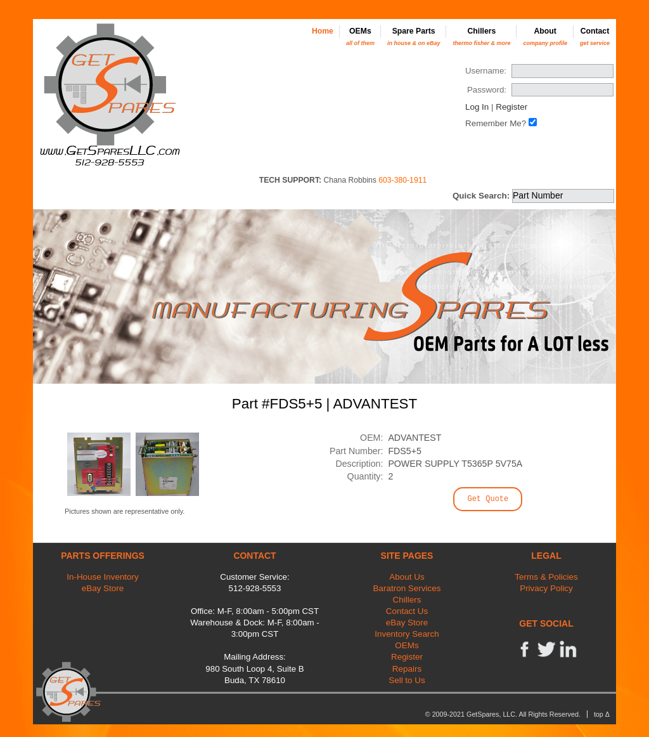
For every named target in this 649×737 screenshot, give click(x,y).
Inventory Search (407, 634)
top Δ (602, 714)
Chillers (481, 36)
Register (511, 107)
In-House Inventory (103, 577)
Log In (477, 107)
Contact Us (407, 611)
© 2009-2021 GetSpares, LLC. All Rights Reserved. (503, 714)
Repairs (406, 669)
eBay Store (103, 588)
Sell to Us (407, 680)
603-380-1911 (402, 180)
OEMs (360, 36)
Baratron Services (407, 588)
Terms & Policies (546, 577)
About (545, 36)
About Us (406, 577)
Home (322, 31)
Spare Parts (413, 36)
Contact (595, 36)
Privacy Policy (546, 588)
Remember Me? (495, 123)
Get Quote (487, 499)
